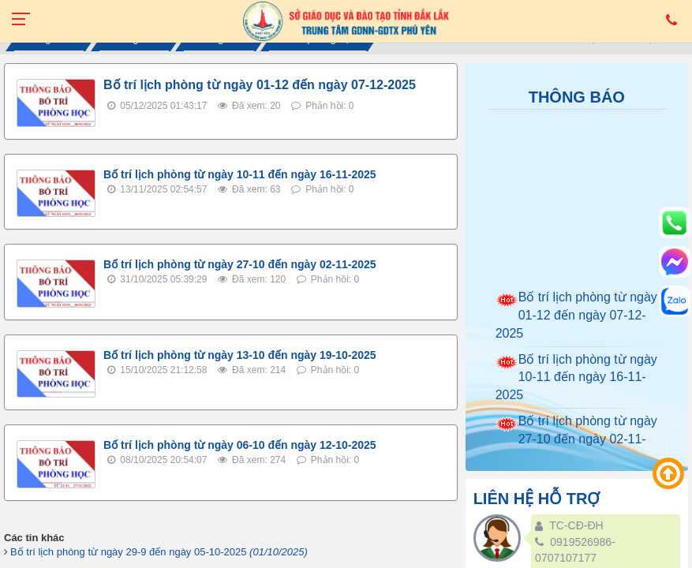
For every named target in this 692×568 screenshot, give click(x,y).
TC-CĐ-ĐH (576, 525)
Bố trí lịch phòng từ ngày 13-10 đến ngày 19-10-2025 (239, 355)
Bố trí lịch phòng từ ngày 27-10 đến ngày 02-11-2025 (239, 264)
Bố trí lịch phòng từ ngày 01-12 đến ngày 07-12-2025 (259, 85)
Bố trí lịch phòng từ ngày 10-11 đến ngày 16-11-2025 (239, 174)
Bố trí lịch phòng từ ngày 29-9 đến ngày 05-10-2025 (159, 552)
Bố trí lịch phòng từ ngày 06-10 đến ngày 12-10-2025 (239, 445)
